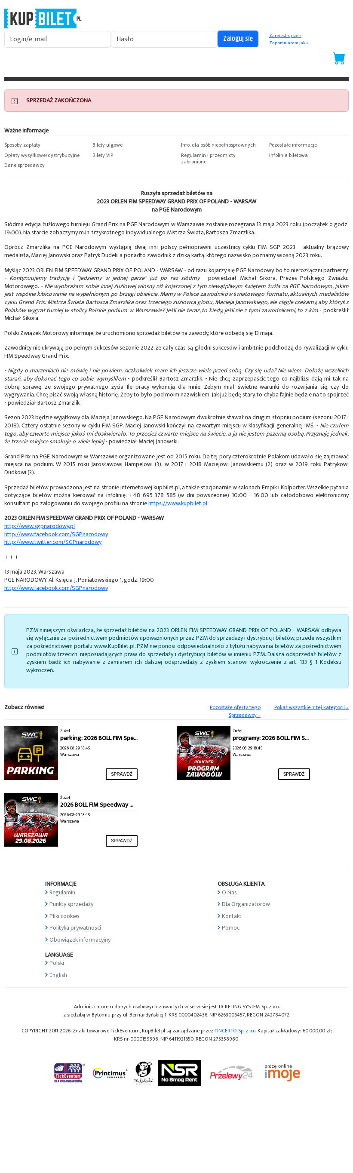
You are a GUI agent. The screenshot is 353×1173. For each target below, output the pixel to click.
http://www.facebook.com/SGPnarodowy (56, 534)
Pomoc (230, 928)
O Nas (229, 892)
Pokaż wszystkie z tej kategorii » (311, 707)
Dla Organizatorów (246, 904)
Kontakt (232, 916)
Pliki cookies (64, 916)
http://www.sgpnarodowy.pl (39, 526)
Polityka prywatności (75, 928)
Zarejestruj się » (285, 36)
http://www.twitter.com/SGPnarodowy (52, 542)
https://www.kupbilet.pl (177, 503)
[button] (44, 145)
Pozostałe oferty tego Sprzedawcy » (235, 711)
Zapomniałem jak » (288, 43)
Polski (56, 963)
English (58, 975)
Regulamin (62, 892)
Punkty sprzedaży (71, 904)
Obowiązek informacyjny (80, 940)
